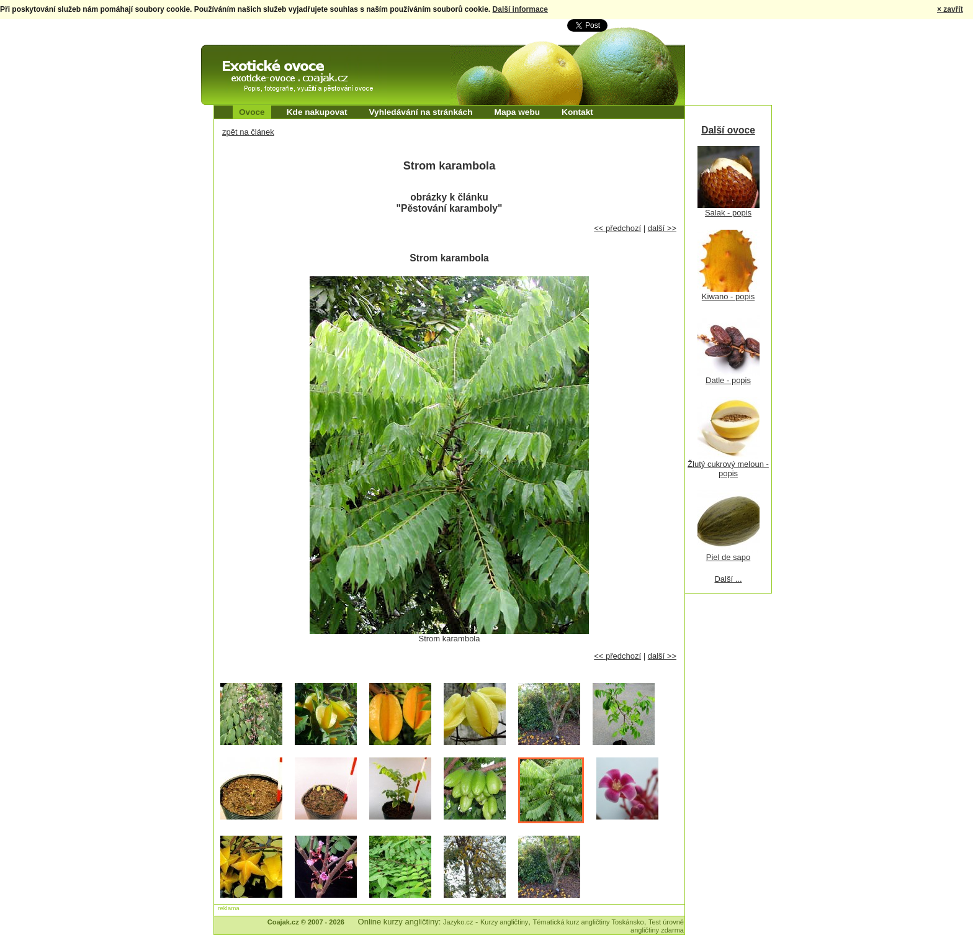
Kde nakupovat (317, 112)
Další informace (520, 9)
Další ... (728, 579)
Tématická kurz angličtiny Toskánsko (588, 922)
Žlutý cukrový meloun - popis (728, 468)
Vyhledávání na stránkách (420, 112)
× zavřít (950, 9)
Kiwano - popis (728, 296)
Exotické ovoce (233, 56)
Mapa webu (517, 112)
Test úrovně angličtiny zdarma (657, 926)
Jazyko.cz (458, 922)
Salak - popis (728, 212)
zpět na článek (248, 132)
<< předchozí (617, 228)
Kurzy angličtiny (504, 922)
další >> (662, 228)
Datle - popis (728, 380)
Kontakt (577, 112)
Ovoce (252, 112)
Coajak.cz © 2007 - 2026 (305, 922)
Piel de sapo (728, 557)
